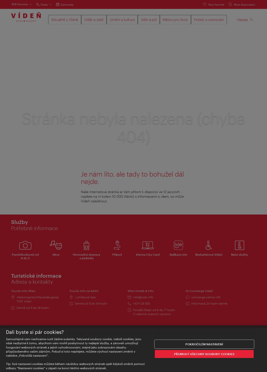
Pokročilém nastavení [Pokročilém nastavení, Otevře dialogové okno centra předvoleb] (204, 344)
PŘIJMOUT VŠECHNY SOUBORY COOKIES (204, 354)
